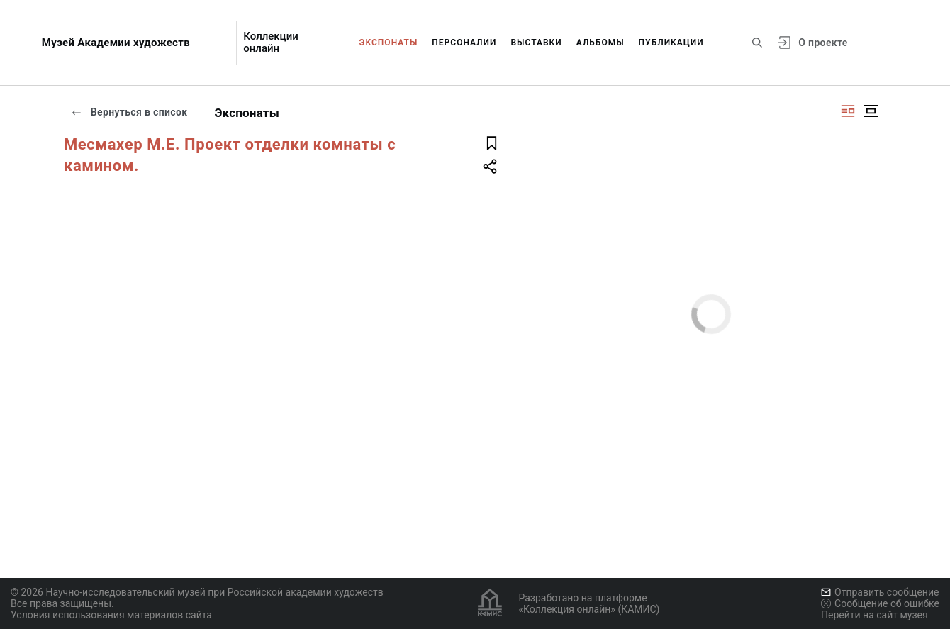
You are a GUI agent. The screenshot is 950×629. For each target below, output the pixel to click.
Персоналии (464, 43)
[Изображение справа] (848, 111)
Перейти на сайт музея (874, 614)
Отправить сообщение (880, 592)
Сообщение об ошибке (880, 603)
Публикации (671, 43)
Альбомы (600, 43)
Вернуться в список (129, 112)
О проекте (822, 42)
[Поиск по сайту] (757, 42)
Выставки (535, 43)
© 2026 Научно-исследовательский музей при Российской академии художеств (197, 592)
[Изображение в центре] (870, 111)
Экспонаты (388, 43)
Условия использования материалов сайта (111, 614)
